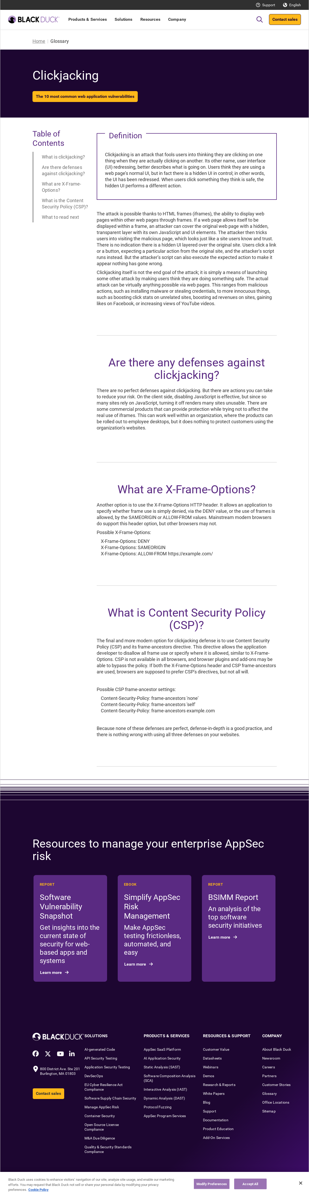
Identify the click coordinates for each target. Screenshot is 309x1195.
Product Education (218, 1129)
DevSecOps (93, 1076)
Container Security (99, 1116)
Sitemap (269, 1111)
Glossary (269, 1093)
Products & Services (87, 19)
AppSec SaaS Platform (162, 1049)
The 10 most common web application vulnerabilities (85, 96)
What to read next (60, 217)
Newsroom (271, 1058)
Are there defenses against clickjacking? (63, 170)
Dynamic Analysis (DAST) (164, 1098)
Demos (208, 1076)
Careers (268, 1067)
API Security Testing (100, 1058)
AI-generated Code (99, 1049)
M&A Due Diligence (99, 1138)
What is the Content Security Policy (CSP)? (65, 203)
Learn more (51, 972)
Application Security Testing (107, 1067)
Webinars (210, 1067)
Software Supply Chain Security (110, 1098)
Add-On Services (216, 1138)
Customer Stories (276, 1085)
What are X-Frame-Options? (61, 187)
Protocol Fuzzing (158, 1107)
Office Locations (276, 1102)
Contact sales (285, 19)
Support (268, 5)
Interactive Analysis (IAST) (165, 1089)
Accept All (250, 1184)
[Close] (300, 1183)
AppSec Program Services (165, 1116)
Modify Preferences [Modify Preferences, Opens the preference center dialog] (211, 1184)
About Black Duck (276, 1049)
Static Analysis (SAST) (162, 1067)
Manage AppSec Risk (101, 1107)
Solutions (123, 19)
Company (177, 19)
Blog (207, 1102)
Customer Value (216, 1049)
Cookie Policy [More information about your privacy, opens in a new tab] (38, 1190)
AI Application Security (162, 1058)
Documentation (215, 1120)
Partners (269, 1076)
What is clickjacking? (63, 157)
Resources (150, 19)
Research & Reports (219, 1085)
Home (38, 41)
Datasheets (212, 1058)
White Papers (214, 1093)
